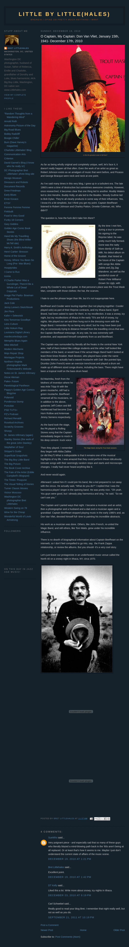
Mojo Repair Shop (13, 353)
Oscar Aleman (11, 377)
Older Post (119, 930)
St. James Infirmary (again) (18, 435)
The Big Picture (12, 464)
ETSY (7, 203)
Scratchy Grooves (13, 426)
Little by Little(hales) (64, 14)
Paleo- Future (11, 381)
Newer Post (47, 930)
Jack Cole (9, 303)
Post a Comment (49, 925)
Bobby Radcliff (12, 134)
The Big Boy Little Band (16, 459)
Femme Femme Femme (17, 207)
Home (83, 930)
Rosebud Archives (14, 422)
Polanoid (9, 397)
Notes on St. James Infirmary (19, 373)
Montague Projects (14, 357)
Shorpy (8, 431)
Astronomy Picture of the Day (19, 125)
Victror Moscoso (12, 492)
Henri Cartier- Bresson (16, 251)
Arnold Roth (10, 121)
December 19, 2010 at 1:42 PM (69, 877)
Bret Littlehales (56, 867)
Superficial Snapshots (15, 455)
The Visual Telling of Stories (19, 484)
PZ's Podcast (11, 414)
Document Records (14, 186)
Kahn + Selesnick (13, 315)
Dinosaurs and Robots (16, 182)
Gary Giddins (11, 224)
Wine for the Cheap (14, 512)
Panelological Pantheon (16, 385)
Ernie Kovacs (11, 199)
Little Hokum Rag (13, 328)
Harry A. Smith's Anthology (18, 247)
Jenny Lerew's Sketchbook (18, 307)
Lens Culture (11, 324)
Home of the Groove (15, 256)
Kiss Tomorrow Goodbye (17, 319)
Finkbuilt (8, 211)
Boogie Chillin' (11, 138)
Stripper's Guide (12, 451)
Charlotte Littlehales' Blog (17, 150)
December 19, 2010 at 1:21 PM (69, 859)
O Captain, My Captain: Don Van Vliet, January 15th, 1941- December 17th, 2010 (80, 38)
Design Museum (13, 178)
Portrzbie (9, 405)
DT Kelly (52, 885)
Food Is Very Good (14, 215)
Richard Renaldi (12, 418)
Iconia (7, 276)
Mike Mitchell (11, 345)
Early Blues (10, 194)
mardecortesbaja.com (15, 336)
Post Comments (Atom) (67, 936)
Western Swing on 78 (15, 508)
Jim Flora (9, 311)
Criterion (8, 158)
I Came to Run (12, 272)
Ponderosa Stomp (13, 401)
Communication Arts (15, 154)
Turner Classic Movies (16, 488)
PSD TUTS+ (10, 410)
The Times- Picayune (15, 480)
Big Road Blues (12, 129)
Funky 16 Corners (13, 220)
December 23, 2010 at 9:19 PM (69, 895)
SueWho (52, 837)
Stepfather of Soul (13, 447)
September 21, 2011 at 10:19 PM (71, 917)
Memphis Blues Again (15, 340)
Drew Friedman (12, 190)
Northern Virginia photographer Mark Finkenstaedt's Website (17, 365)
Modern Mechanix (13, 349)
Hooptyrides (10, 267)
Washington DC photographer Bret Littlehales (15, 500)
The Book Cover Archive (17, 468)
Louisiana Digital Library (17, 332)
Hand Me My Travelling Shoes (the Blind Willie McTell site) (17, 240)
